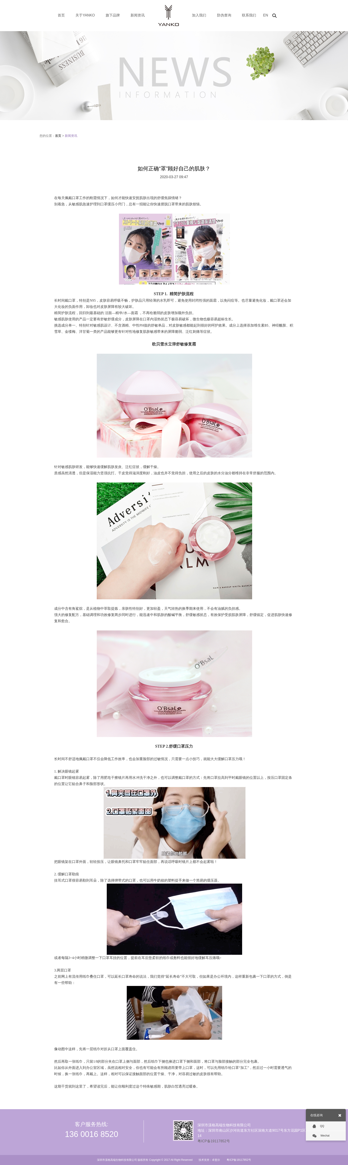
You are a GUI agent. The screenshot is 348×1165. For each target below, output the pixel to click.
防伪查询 (224, 15)
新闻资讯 (137, 15)
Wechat (320, 1136)
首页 (61, 15)
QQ (318, 1126)
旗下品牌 (113, 15)
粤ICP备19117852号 (214, 1141)
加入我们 (199, 15)
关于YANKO (85, 15)
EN (265, 15)
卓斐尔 (216, 1159)
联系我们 (249, 15)
